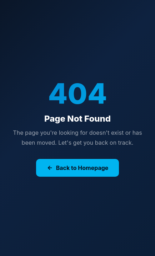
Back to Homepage (78, 167)
